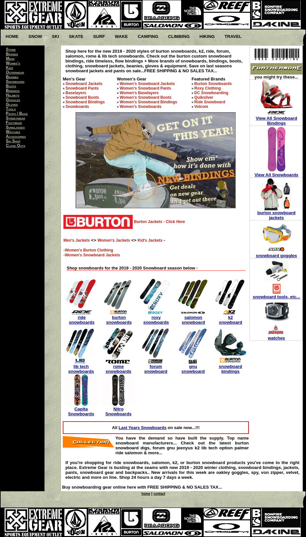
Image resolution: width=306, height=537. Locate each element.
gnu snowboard (193, 369)
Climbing (179, 36)
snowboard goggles (276, 255)
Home (12, 36)
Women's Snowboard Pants (145, 88)
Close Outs (15, 145)
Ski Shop (13, 141)
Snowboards (77, 106)
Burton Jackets (148, 221)
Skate (76, 36)
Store (11, 49)
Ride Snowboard (209, 102)
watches (276, 338)
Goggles (13, 99)
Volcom (201, 106)
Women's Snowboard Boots (146, 97)
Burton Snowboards (213, 83)
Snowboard (15, 81)
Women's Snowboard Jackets (147, 83)
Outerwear (15, 72)
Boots (11, 86)
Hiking (207, 36)
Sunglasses (15, 127)
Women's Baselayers (139, 93)
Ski (55, 36)
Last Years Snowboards (142, 427)
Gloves (12, 104)
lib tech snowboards (81, 369)
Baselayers (75, 93)
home (146, 493)
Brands (12, 54)
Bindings (13, 90)
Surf (99, 36)
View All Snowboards (276, 174)
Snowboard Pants (81, 88)
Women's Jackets (113, 240)
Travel (233, 36)
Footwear (14, 122)
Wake (121, 36)
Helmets (12, 95)
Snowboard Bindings (85, 102)
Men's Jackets (76, 240)
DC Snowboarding (211, 93)
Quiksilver (203, 97)
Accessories (16, 136)
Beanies (12, 77)
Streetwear (15, 118)
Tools (11, 109)
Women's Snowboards (141, 106)
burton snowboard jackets (276, 215)
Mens (10, 58)
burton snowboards (119, 320)
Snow (35, 36)
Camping (148, 36)
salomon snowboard (193, 320)
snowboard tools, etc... (276, 296)
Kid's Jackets (150, 240)
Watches (13, 132)
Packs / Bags (17, 113)
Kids (9, 67)
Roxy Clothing (207, 88)
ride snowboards (82, 320)
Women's (13, 63)
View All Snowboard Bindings (276, 121)
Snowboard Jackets (83, 83)
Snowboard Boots (82, 97)
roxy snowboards (156, 320)
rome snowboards (118, 369)
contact (159, 493)
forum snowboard (155, 369)
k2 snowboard (230, 320)
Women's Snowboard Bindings (148, 102)
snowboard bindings (230, 369)
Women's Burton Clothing (89, 250)
